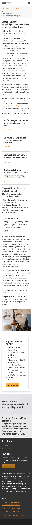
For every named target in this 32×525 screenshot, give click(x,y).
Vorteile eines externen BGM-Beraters (15, 515)
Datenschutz (6, 449)
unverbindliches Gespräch (13, 106)
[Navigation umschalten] (28, 3)
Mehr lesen (8, 129)
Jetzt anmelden (8, 466)
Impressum (5, 445)
